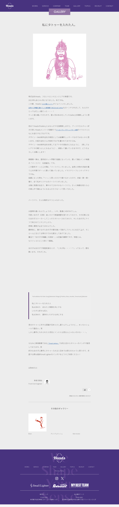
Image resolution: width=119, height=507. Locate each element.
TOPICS (87, 6)
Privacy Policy (59, 472)
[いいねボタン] (84, 389)
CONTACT (109, 6)
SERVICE (45, 6)
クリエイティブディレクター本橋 (69, 129)
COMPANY (57, 6)
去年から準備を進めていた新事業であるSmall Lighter (49, 107)
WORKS (35, 6)
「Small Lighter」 (54, 343)
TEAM (67, 6)
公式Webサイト (33, 367)
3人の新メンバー (48, 104)
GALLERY (76, 6)
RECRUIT (98, 6)
